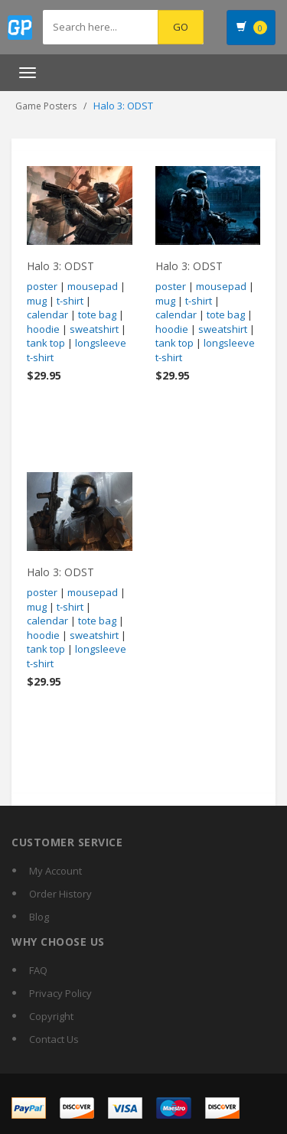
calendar (47, 314)
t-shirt (70, 301)
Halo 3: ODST (60, 266)
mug (37, 301)
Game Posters (46, 105)
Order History (60, 894)
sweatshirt (94, 329)
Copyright (51, 1016)
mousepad (92, 286)
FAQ (38, 970)
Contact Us (54, 1039)
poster (42, 286)
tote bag (97, 314)
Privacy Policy (60, 993)
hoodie (43, 329)
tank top (46, 343)
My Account (55, 871)
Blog (39, 917)
